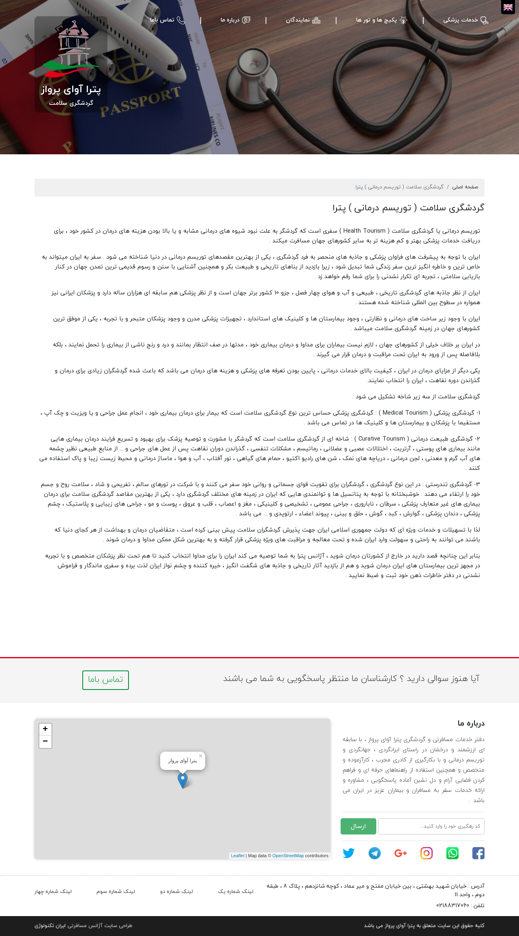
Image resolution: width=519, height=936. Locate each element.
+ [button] (45, 730)
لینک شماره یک (235, 891)
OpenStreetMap (288, 855)
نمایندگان (298, 20)
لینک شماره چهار (53, 891)
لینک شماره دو (176, 891)
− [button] (45, 742)
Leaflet (237, 855)
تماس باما (162, 20)
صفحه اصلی (465, 187)
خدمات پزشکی (460, 20)
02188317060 (452, 906)
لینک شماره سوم (116, 891)
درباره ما (230, 20)
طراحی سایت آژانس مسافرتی (100, 926)
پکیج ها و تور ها (376, 20)
